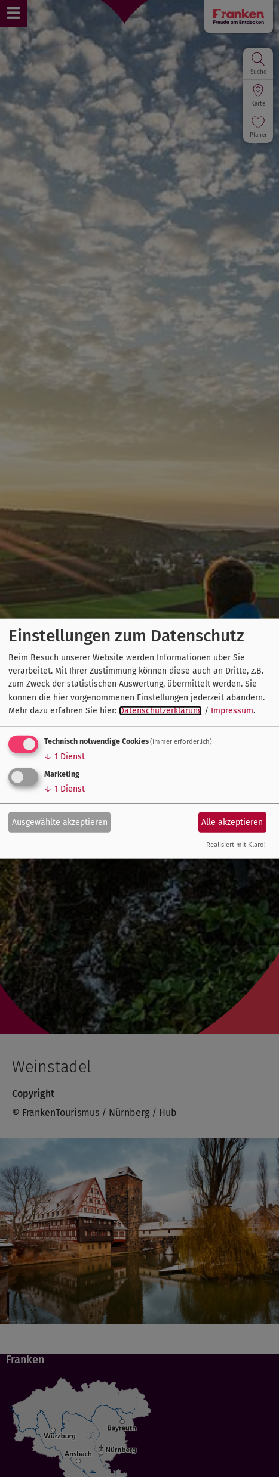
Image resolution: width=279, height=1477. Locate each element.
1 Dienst (64, 756)
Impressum (232, 711)
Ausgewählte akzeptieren (60, 822)
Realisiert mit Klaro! (236, 844)
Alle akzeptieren (232, 822)
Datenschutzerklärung (160, 711)
